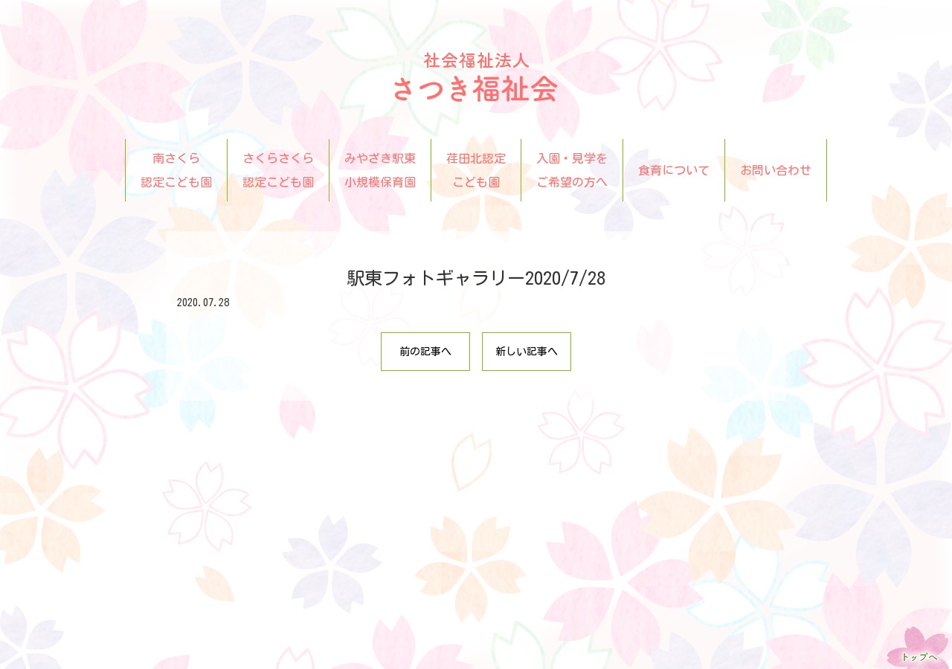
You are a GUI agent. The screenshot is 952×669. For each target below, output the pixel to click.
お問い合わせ (775, 170)
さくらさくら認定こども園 (278, 170)
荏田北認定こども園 (476, 170)
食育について (674, 170)
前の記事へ (425, 351)
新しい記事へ (526, 351)
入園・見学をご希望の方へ (572, 170)
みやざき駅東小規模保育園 (380, 170)
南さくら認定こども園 (176, 170)
